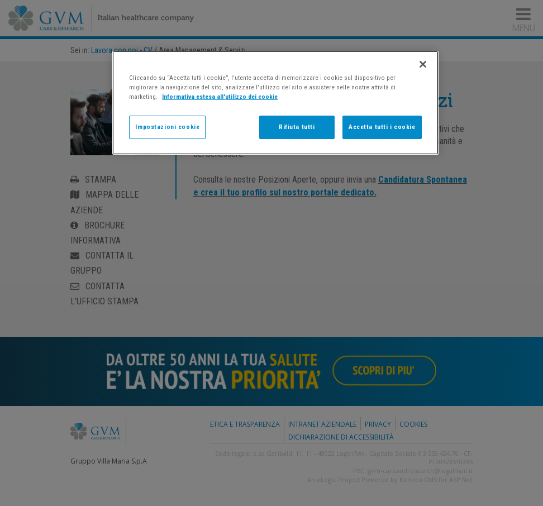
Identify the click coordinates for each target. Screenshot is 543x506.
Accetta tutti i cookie (382, 127)
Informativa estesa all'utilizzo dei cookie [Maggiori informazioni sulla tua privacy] (220, 97)
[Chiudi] (423, 64)
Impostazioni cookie (167, 127)
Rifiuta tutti (297, 127)
